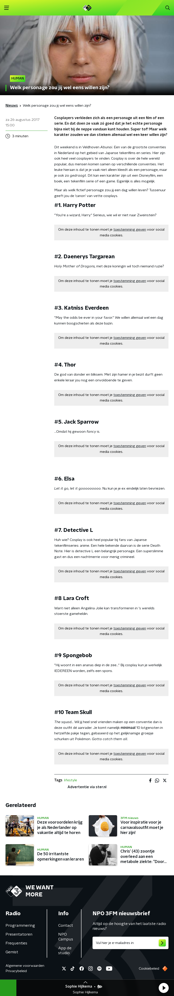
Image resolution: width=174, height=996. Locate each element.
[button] (164, 988)
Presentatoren (19, 934)
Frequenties (16, 943)
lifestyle (70, 780)
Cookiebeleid (149, 968)
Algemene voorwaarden (25, 965)
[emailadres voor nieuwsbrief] (130, 943)
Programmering (20, 926)
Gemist (12, 952)
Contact (65, 926)
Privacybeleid (16, 971)
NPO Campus (65, 936)
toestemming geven (129, 229)
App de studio (65, 950)
